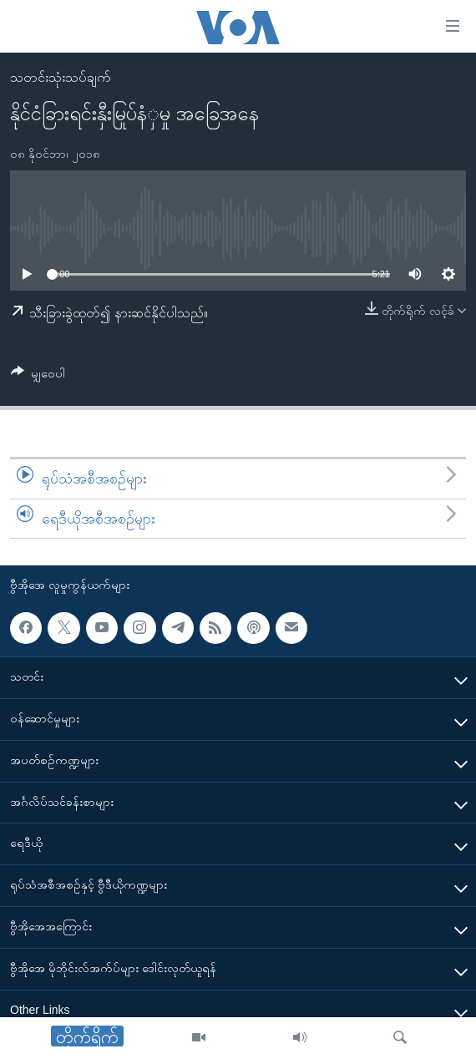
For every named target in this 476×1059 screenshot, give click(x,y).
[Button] (38, 376)
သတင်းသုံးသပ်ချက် (60, 77)
